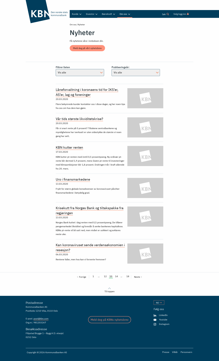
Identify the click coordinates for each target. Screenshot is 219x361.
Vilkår (175, 352)
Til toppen (109, 289)
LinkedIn (163, 315)
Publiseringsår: (136, 71)
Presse (165, 352)
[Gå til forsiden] (47, 11)
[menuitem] (181, 14)
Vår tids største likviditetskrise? (79, 119)
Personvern (186, 352)
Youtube (163, 319)
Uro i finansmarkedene (73, 179)
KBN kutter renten (69, 147)
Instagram (164, 324)
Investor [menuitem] (91, 14)
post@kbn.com (41, 318)
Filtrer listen (80, 71)
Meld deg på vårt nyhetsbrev (87, 48)
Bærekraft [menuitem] (108, 14)
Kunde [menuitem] (76, 14)
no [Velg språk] (159, 302)
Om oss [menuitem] (125, 14)
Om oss (73, 24)
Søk (165, 14)
